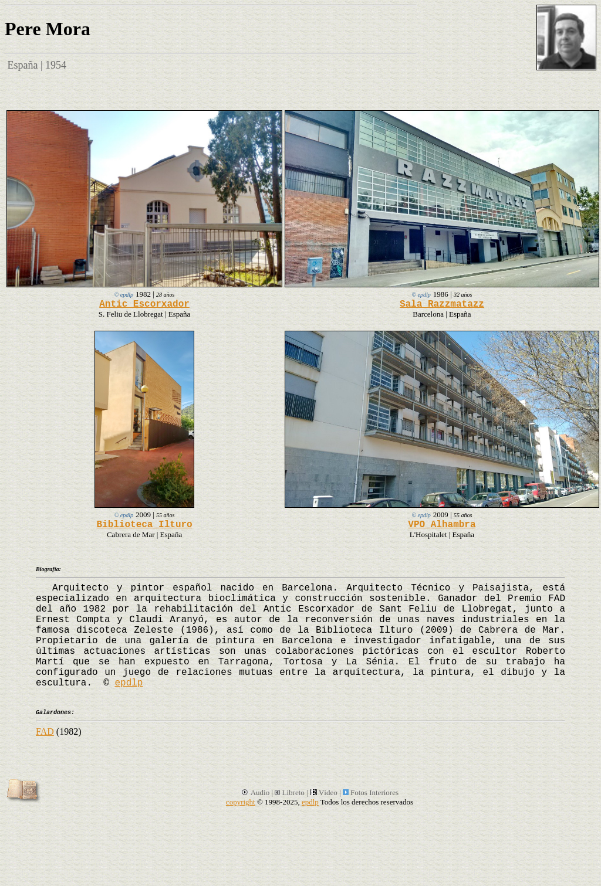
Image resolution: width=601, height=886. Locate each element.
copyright (240, 801)
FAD (45, 731)
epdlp (128, 683)
